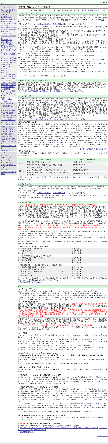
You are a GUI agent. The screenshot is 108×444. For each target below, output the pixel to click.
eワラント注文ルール (8, 120)
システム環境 (5, 7)
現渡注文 (4, 72)
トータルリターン (7, 136)
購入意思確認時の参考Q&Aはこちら (32, 282)
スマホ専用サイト (59, 24)
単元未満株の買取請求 (8, 58)
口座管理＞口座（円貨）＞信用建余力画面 (84, 403)
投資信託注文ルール (8, 103)
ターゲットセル (6, 157)
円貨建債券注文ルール (8, 110)
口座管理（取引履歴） (8, 139)
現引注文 (4, 70)
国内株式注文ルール (8, 19)
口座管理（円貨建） (8, 129)
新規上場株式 (7, 99)
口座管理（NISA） (7, 134)
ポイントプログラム (8, 169)
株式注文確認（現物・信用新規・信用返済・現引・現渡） (8, 29)
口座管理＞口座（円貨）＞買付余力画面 (62, 142)
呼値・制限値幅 (6, 44)
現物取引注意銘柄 (7, 21)
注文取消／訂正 (6, 34)
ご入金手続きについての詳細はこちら (93, 149)
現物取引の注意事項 (8, 46)
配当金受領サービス (8, 162)
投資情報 (4, 14)
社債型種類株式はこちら (96, 10)
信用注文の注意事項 (8, 74)
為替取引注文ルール (8, 127)
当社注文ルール (6, 40)
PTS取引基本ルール (7, 48)
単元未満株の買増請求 (8, 60)
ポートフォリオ (6, 17)
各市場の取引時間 (7, 42)
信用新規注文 (5, 64)
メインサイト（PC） (44, 24)
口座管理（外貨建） (8, 131)
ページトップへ (102, 436)
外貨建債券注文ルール (8, 113)
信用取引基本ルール (8, 62)
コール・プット (6, 160)
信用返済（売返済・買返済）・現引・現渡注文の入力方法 (8, 79)
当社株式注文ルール (27, 432)
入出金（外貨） (6, 150)
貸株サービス (5, 153)
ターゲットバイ (6, 155)
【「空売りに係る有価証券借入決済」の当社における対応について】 (44, 91)
